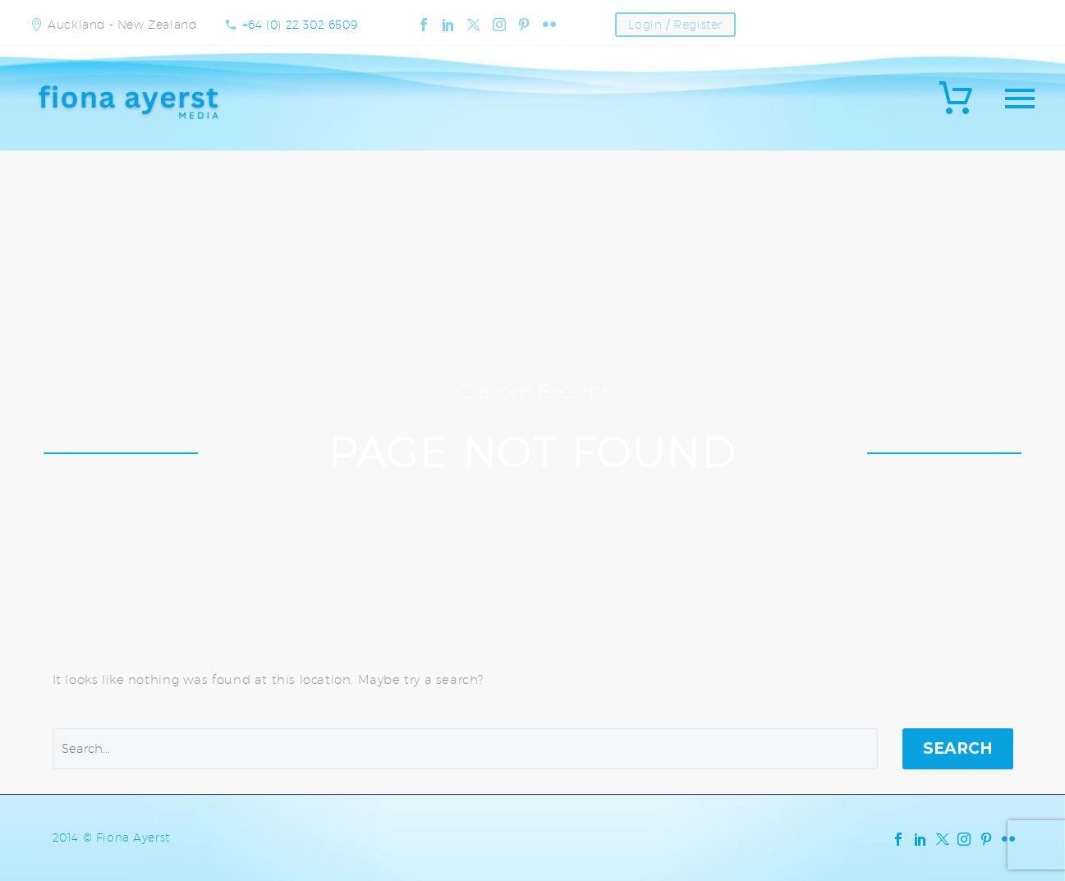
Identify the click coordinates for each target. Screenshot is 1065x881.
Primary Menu (1020, 98)
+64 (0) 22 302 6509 (299, 24)
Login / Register (675, 24)
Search (958, 748)
